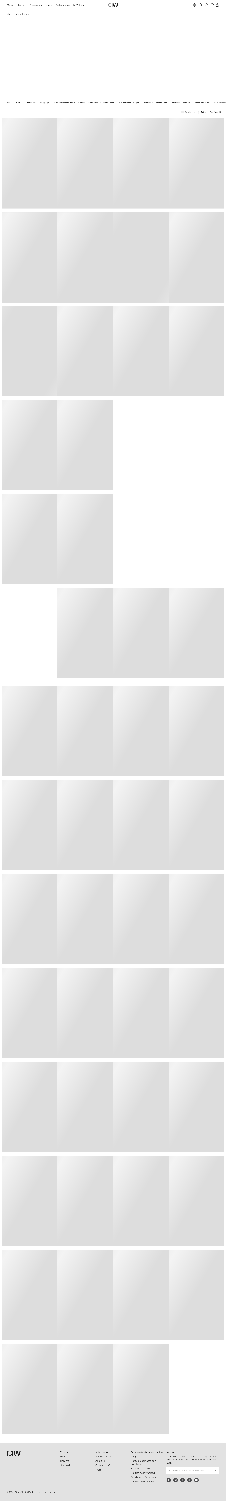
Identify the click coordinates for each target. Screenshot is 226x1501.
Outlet (49, 5)
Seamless (175, 103)
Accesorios (36, 5)
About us (100, 1461)
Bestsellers (31, 103)
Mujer (10, 5)
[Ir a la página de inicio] (113, 5)
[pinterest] (182, 1480)
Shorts (81, 103)
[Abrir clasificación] (216, 112)
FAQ (133, 1456)
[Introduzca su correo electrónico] (188, 1470)
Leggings (44, 103)
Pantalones (161, 103)
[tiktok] (189, 1480)
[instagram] (175, 1480)
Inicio (9, 14)
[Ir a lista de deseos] (212, 5)
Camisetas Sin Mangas (128, 103)
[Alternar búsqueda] (206, 5)
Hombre (21, 5)
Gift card (65, 1465)
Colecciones (63, 5)
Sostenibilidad (103, 1456)
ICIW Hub (78, 5)
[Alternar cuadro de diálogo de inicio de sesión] (201, 5)
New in (19, 103)
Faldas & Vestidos (202, 103)
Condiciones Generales (143, 1477)
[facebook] (169, 1480)
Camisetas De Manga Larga (101, 103)
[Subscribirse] (215, 1471)
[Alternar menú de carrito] (217, 5)
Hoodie (186, 103)
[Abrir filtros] (202, 112)
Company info (103, 1465)
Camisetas (148, 103)
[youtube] (196, 1480)
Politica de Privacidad (143, 1472)
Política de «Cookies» (142, 1481)
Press (98, 1469)
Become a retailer (141, 1468)
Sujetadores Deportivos (64, 103)
